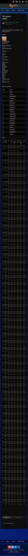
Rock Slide (12, 120)
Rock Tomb (12, 102)
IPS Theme (5, 549)
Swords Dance (13, 116)
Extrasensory (12, 114)
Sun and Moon (17, 30)
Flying (3, 77)
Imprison (12, 105)
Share (7, 517)
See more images (6, 41)
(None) (3, 63)
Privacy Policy (21, 549)
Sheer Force (4, 72)
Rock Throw (12, 111)
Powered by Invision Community (14, 552)
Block (11, 91)
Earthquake (12, 122)
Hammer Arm (13, 96)
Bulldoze (12, 109)
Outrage (11, 100)
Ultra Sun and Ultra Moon (7, 30)
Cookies (16, 551)
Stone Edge (12, 129)
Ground (3, 74)
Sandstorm (12, 125)
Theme (15, 549)
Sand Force (4, 66)
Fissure (11, 94)
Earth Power (12, 118)
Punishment (12, 107)
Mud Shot (12, 98)
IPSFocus (10, 549)
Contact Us (12, 551)
